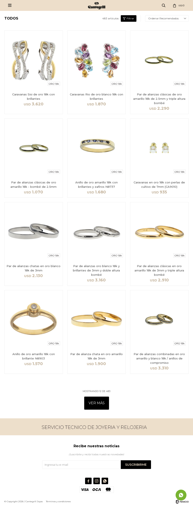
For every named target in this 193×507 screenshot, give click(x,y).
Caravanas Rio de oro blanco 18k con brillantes (96, 96)
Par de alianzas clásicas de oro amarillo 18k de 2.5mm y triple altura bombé (159, 99)
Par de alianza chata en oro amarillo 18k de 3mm (96, 356)
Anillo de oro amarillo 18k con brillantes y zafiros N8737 (96, 184)
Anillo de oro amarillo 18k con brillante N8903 (33, 356)
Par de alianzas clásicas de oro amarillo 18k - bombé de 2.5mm (33, 184)
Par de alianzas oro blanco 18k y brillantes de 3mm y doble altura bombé (96, 270)
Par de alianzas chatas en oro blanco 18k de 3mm (33, 268)
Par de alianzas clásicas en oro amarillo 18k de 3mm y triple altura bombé (159, 270)
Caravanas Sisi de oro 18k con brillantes (33, 96)
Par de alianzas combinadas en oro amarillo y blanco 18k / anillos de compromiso (159, 358)
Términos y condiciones (58, 501)
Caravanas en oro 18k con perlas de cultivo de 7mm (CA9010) (159, 184)
